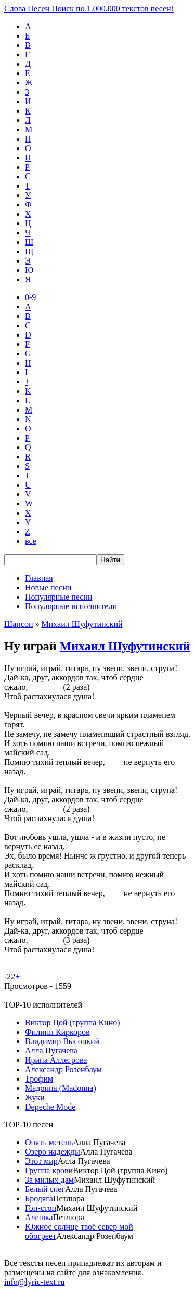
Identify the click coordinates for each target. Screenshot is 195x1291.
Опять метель (49, 1142)
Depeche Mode (50, 1106)
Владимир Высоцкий (62, 1041)
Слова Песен (89, 8)
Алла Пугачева (51, 1050)
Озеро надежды (52, 1151)
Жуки (35, 1097)
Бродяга (39, 1198)
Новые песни (48, 587)
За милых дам (49, 1179)
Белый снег (45, 1189)
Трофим (39, 1078)
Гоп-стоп (40, 1207)
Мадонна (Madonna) (60, 1088)
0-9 (30, 297)
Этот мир (41, 1161)
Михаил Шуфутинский (81, 623)
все (30, 541)
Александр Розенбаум (63, 1069)
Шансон (18, 623)
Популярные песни (58, 596)
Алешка (39, 1217)
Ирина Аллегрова (56, 1060)
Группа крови (49, 1170)
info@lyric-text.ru (34, 1281)
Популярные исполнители (71, 606)
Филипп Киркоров (57, 1031)
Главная (39, 578)
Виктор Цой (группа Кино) (72, 1022)
